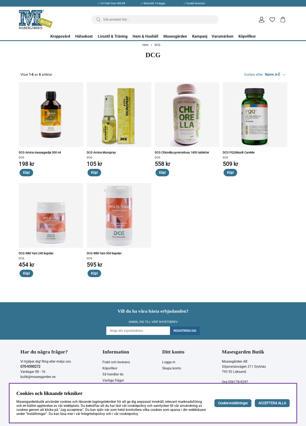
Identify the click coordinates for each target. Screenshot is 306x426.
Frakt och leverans (116, 362)
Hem (145, 45)
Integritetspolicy (93, 414)
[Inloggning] (261, 19)
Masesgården (175, 36)
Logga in (168, 362)
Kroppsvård (60, 36)
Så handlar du (112, 374)
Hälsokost (84, 36)
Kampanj (199, 36)
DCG (157, 45)
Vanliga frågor (113, 380)
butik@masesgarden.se (37, 377)
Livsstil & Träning (113, 36)
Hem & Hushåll (145, 36)
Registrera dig (184, 330)
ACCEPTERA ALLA (272, 403)
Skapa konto (171, 368)
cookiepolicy (128, 414)
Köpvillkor (247, 36)
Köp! (26, 173)
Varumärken (222, 36)
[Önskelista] (272, 19)
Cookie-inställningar (233, 403)
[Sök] (155, 19)
